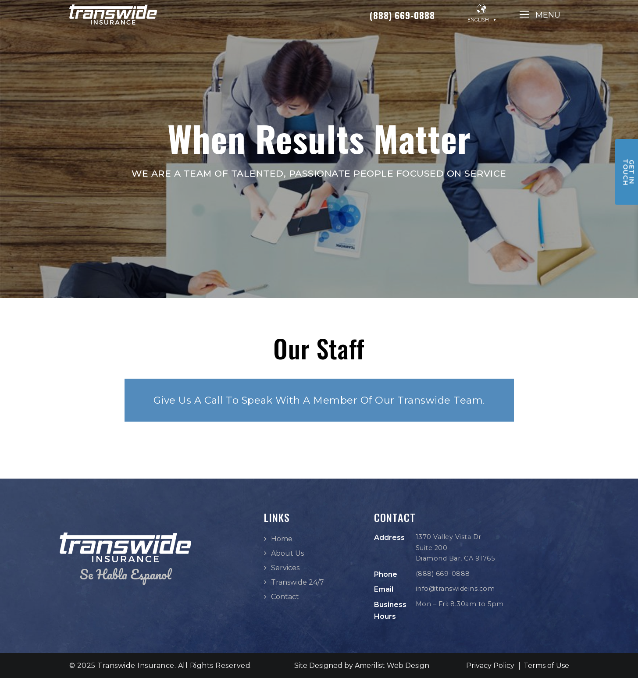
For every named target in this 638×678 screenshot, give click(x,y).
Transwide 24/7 (297, 582)
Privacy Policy (490, 665)
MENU (547, 15)
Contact (285, 597)
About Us (287, 553)
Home (281, 539)
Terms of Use (546, 665)
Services (285, 568)
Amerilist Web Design (392, 665)
